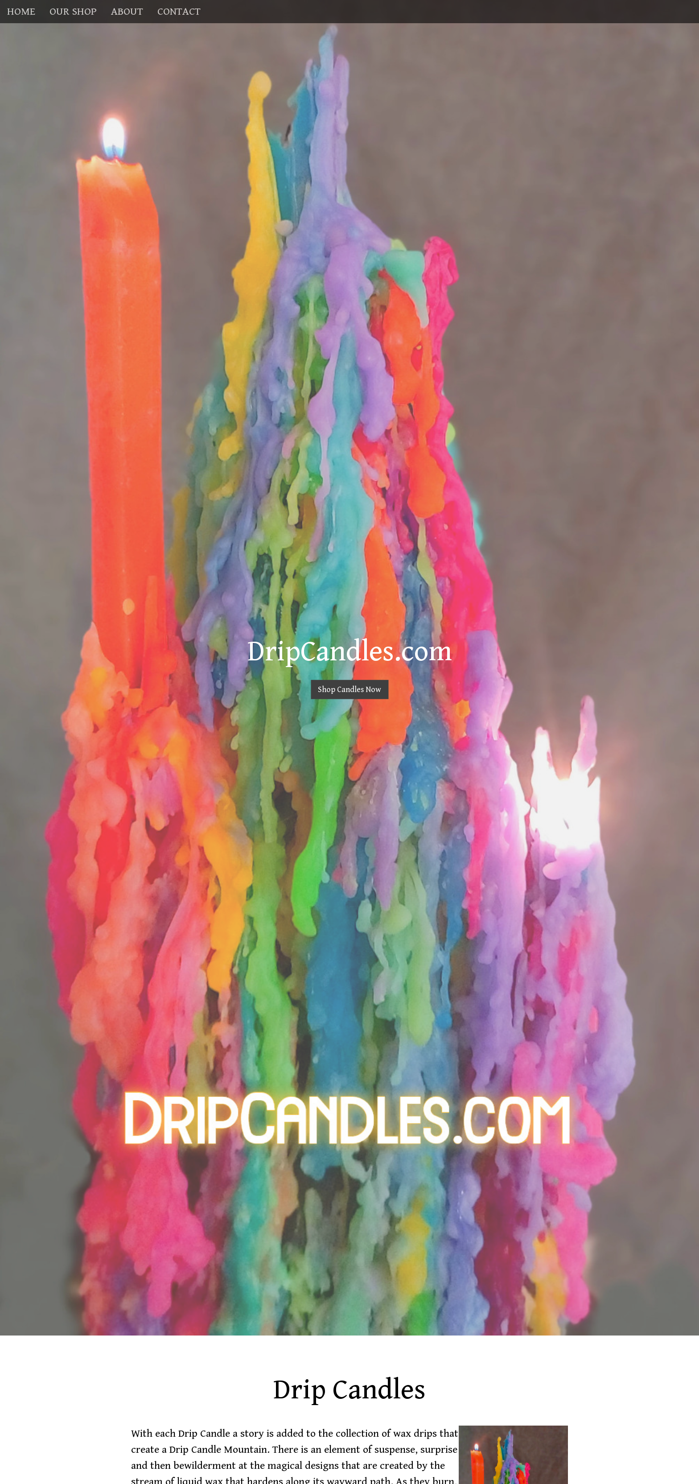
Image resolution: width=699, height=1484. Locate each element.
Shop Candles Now (349, 689)
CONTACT (179, 11)
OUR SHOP (73, 11)
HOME (21, 11)
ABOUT (127, 11)
